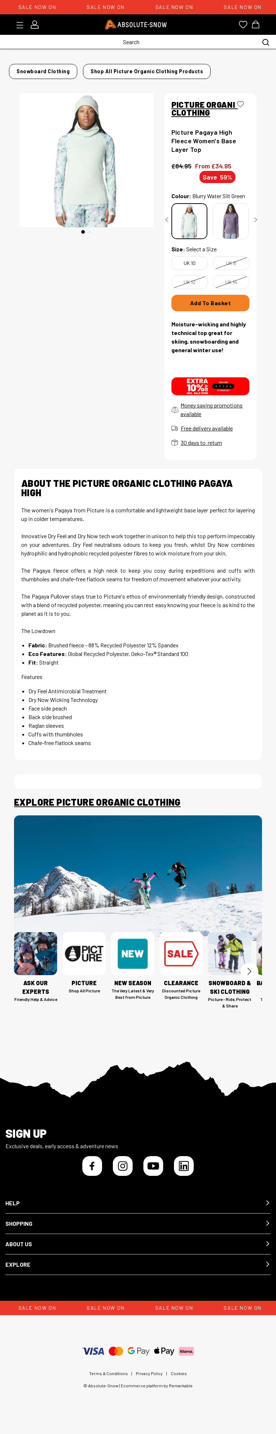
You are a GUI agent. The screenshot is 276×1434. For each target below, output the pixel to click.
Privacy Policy (149, 1379)
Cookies (179, 1379)
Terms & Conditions (108, 1379)
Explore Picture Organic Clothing (97, 808)
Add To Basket (210, 309)
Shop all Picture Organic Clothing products (73, 80)
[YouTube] (153, 1172)
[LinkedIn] (184, 1172)
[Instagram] (123, 1172)
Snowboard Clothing (64, 69)
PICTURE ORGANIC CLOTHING (205, 114)
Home (21, 69)
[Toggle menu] (22, 25)
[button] (138, 1210)
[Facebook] (92, 1172)
